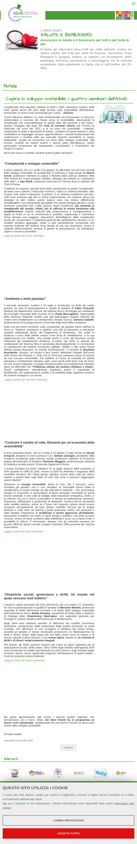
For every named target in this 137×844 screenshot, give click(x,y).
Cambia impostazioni (68, 820)
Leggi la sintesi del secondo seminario (25, 379)
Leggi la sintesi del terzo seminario (23, 531)
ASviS (47, 30)
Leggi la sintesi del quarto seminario (24, 660)
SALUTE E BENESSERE (66, 35)
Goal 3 (57, 30)
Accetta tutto (68, 833)
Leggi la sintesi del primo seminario (24, 235)
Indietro (68, 747)
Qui (5, 803)
